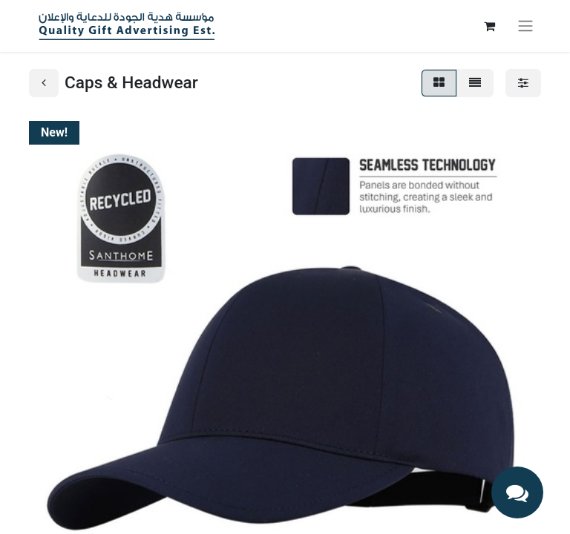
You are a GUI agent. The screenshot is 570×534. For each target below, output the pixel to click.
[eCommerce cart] (489, 26)
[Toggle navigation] (525, 26)
